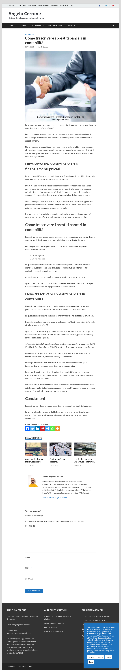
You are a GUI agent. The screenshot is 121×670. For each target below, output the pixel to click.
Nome (28, 557)
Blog (24, 5)
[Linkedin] (37, 428)
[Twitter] (32, 428)
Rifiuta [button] (108, 657)
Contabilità (32, 5)
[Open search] (113, 26)
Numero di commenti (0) (34, 516)
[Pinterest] (42, 428)
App (20, 5)
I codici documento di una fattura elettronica (84, 460)
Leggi (91, 662)
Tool (72, 5)
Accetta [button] (100, 657)
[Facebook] (27, 428)
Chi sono (22, 26)
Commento (31, 526)
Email (28, 568)
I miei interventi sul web (54, 623)
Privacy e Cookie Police (53, 631)
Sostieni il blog (55, 26)
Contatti (71, 26)
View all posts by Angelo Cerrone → (55, 497)
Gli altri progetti (50, 627)
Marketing (54, 5)
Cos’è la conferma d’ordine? (57, 460)
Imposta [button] (91, 657)
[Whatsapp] (52, 428)
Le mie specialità (37, 26)
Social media (64, 5)
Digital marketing (43, 5)
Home (11, 26)
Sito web (29, 579)
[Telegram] (47, 428)
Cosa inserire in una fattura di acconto (34, 460)
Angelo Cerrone (25, 13)
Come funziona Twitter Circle (93, 620)
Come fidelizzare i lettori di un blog (96, 616)
